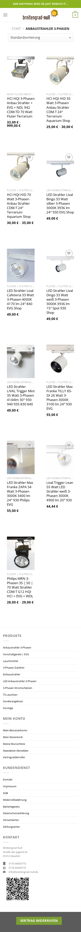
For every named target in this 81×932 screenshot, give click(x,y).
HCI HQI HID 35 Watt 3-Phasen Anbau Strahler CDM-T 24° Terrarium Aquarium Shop (58, 109)
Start (16, 28)
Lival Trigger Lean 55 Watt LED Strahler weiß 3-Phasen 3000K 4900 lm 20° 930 (59, 491)
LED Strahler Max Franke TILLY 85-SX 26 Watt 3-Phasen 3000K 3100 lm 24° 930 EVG (59, 397)
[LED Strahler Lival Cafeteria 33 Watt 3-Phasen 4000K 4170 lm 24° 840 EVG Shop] (21, 265)
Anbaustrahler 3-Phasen (17, 647)
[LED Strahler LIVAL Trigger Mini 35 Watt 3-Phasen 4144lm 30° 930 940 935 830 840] (21, 361)
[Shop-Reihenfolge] (40, 38)
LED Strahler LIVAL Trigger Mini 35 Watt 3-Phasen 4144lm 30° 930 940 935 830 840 (21, 395)
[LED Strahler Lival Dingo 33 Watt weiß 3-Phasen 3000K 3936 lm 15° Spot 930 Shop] (60, 265)
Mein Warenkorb (13, 737)
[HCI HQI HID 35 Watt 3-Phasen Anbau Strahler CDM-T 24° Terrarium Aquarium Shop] (60, 73)
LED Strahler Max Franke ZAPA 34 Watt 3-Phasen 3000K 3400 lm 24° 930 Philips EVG (20, 493)
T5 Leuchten (10, 694)
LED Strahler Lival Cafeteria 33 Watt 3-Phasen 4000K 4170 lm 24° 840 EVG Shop (20, 299)
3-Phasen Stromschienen (17, 688)
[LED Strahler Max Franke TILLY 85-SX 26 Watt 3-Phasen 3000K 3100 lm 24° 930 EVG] (60, 361)
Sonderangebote (13, 701)
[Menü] (5, 15)
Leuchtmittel (10, 661)
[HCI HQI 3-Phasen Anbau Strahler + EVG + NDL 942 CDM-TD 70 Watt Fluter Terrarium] (21, 73)
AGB (5, 793)
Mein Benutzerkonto (15, 730)
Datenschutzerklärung (16, 813)
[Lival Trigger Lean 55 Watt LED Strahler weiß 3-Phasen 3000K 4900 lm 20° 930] (60, 457)
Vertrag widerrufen (14, 757)
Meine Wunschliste (14, 744)
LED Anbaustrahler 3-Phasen (19, 681)
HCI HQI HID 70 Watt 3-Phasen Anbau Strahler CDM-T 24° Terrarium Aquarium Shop (19, 206)
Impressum (9, 786)
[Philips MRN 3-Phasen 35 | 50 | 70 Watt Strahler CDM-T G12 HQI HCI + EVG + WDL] (21, 553)
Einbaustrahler (11, 674)
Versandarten (11, 820)
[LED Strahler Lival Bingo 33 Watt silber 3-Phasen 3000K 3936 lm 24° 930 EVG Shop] (60, 169)
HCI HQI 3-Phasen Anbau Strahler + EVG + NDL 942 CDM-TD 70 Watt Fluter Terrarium (21, 107)
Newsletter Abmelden (15, 750)
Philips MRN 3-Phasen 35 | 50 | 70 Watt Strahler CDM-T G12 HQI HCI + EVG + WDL (20, 587)
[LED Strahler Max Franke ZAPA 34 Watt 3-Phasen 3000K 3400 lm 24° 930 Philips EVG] (21, 457)
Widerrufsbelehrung (14, 800)
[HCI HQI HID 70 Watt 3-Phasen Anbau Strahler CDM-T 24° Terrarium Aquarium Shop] (21, 169)
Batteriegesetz (11, 806)
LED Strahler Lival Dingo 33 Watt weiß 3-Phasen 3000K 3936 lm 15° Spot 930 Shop (59, 301)
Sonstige (8, 708)
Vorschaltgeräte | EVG (16, 654)
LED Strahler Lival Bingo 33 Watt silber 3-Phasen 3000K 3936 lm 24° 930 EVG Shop (60, 203)
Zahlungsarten (11, 826)
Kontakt (7, 779)
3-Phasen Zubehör (13, 667)
